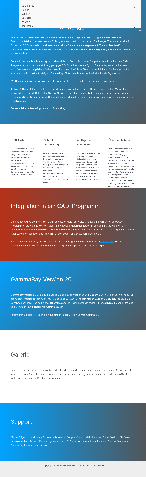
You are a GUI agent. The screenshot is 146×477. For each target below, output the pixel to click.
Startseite (26, 1)
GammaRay (27, 5)
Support (25, 13)
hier (35, 314)
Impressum (27, 26)
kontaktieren (107, 241)
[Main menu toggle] (140, 31)
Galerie (25, 9)
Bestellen (26, 17)
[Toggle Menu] (134, 7)
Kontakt (25, 21)
